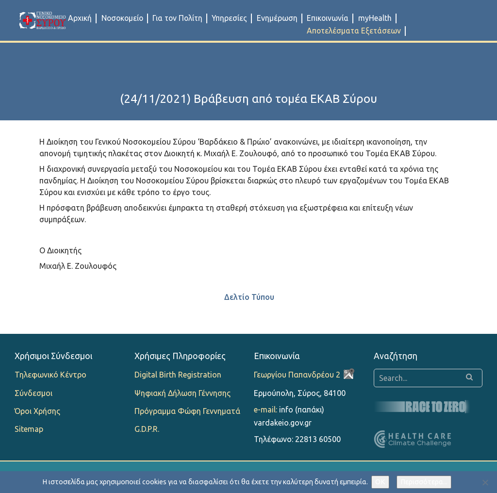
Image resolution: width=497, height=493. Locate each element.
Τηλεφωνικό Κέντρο (50, 374)
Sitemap (29, 429)
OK (380, 482)
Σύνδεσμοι (33, 393)
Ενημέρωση (277, 18)
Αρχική (80, 18)
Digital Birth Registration (177, 374)
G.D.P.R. (146, 429)
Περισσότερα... (423, 482)
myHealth (375, 18)
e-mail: (265, 409)
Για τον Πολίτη (177, 18)
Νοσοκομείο (122, 18)
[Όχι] (485, 482)
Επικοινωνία (327, 18)
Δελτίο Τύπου (249, 297)
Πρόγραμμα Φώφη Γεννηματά (187, 411)
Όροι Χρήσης (37, 411)
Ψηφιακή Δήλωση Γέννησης (182, 393)
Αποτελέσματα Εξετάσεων (354, 30)
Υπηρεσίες (229, 18)
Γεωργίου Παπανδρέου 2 (297, 374)
